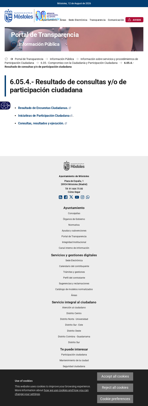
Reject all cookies (115, 387)
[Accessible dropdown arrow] (8, 105)
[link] (33, 15)
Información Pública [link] (62, 59)
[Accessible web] (4, 106)
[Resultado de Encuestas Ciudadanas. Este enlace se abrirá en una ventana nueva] (44, 108)
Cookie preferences (115, 399)
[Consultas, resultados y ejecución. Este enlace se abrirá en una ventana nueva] (42, 123)
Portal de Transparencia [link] (29, 59)
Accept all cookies (115, 376)
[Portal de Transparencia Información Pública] (74, 39)
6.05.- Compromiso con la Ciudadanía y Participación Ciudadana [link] (79, 62)
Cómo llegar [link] (74, 192)
